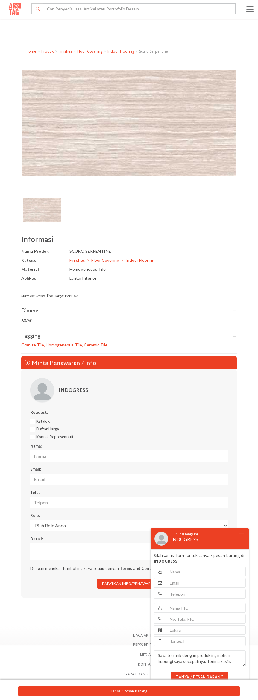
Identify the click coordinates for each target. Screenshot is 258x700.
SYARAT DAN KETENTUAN (146, 674)
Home (31, 51)
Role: (35, 515)
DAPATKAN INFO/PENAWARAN (129, 583)
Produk (47, 51)
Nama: (36, 446)
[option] (42, 210)
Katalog (43, 421)
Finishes (65, 51)
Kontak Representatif (54, 436)
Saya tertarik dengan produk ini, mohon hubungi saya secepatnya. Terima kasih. (200, 658)
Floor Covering (89, 51)
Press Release (145, 644)
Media (145, 654)
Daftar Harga (47, 429)
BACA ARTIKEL (145, 635)
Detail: (36, 538)
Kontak (145, 664)
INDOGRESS (73, 389)
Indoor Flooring (120, 51)
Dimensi (129, 310)
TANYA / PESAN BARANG (200, 677)
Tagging (129, 335)
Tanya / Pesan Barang (129, 691)
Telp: (35, 492)
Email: (35, 469)
